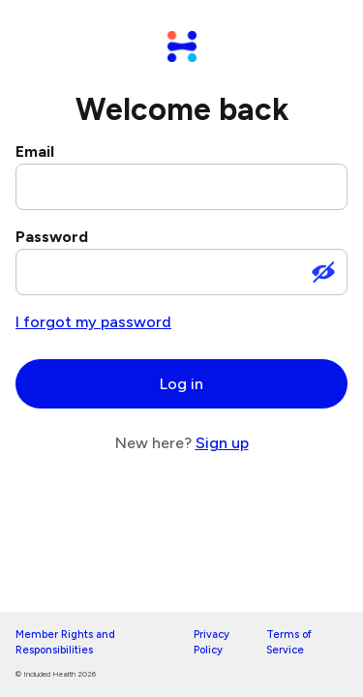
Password (51, 236)
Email (34, 151)
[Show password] (323, 272)
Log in (181, 384)
